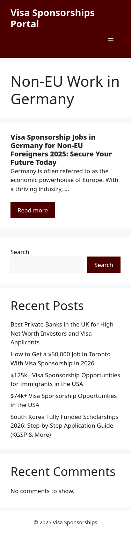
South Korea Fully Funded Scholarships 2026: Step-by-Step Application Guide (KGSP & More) (64, 426)
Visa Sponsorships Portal (52, 18)
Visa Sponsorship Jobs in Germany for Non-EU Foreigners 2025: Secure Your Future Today (61, 149)
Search (19, 252)
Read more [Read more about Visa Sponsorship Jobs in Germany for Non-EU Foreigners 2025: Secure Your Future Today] (32, 210)
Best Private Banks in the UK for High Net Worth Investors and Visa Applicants (62, 333)
